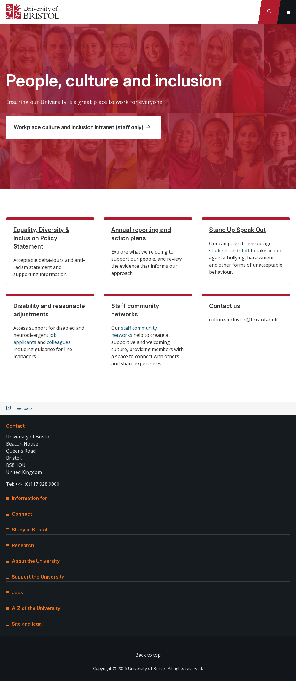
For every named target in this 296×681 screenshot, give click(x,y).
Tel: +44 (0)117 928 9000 (32, 484)
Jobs (14, 592)
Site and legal (24, 624)
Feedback (23, 408)
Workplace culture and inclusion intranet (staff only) (79, 127)
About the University (33, 561)
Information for (26, 498)
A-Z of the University (33, 608)
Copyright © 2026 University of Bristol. (130, 668)
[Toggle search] (269, 12)
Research (20, 545)
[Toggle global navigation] (288, 12)
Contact (15, 426)
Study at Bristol (26, 530)
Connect (19, 514)
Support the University (35, 577)
